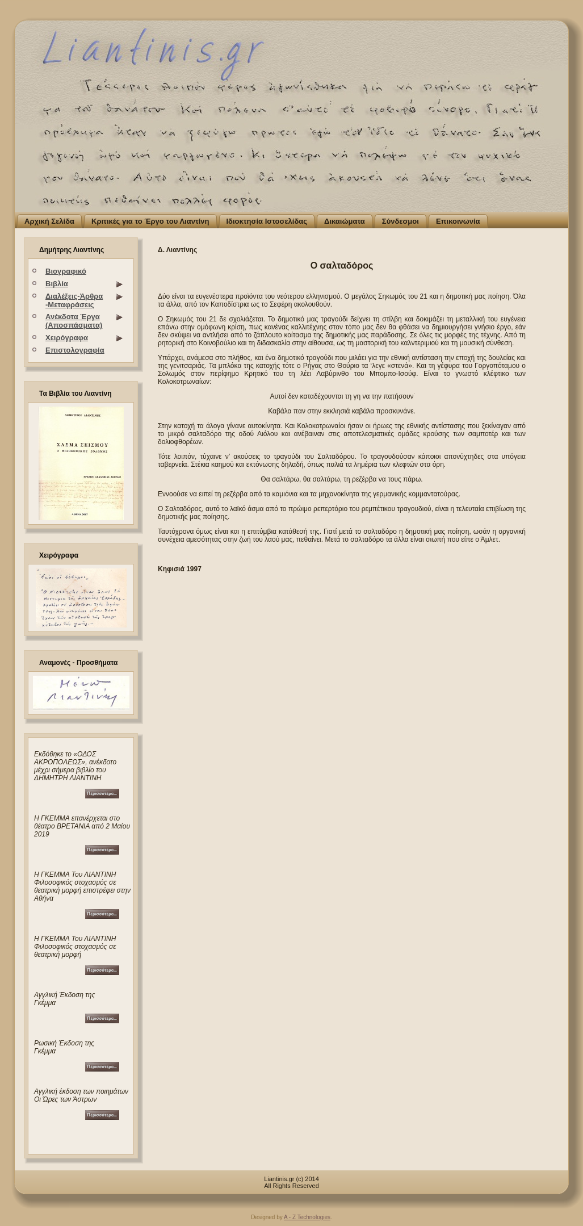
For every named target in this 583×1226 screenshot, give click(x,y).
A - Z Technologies (307, 1217)
